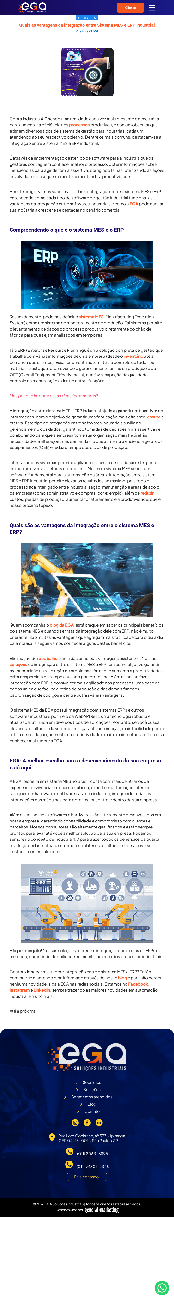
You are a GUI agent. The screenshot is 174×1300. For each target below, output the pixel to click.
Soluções (92, 1089)
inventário (133, 356)
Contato (92, 1111)
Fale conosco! (87, 1176)
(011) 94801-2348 (93, 1166)
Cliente (130, 8)
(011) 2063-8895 (92, 1153)
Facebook (138, 983)
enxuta (154, 416)
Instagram (20, 989)
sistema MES (91, 316)
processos (79, 124)
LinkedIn (42, 989)
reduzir (147, 493)
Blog (92, 1104)
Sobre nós (92, 1082)
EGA (134, 203)
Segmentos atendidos (92, 1096)
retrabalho (47, 658)
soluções (18, 664)
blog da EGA (62, 625)
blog (122, 977)
